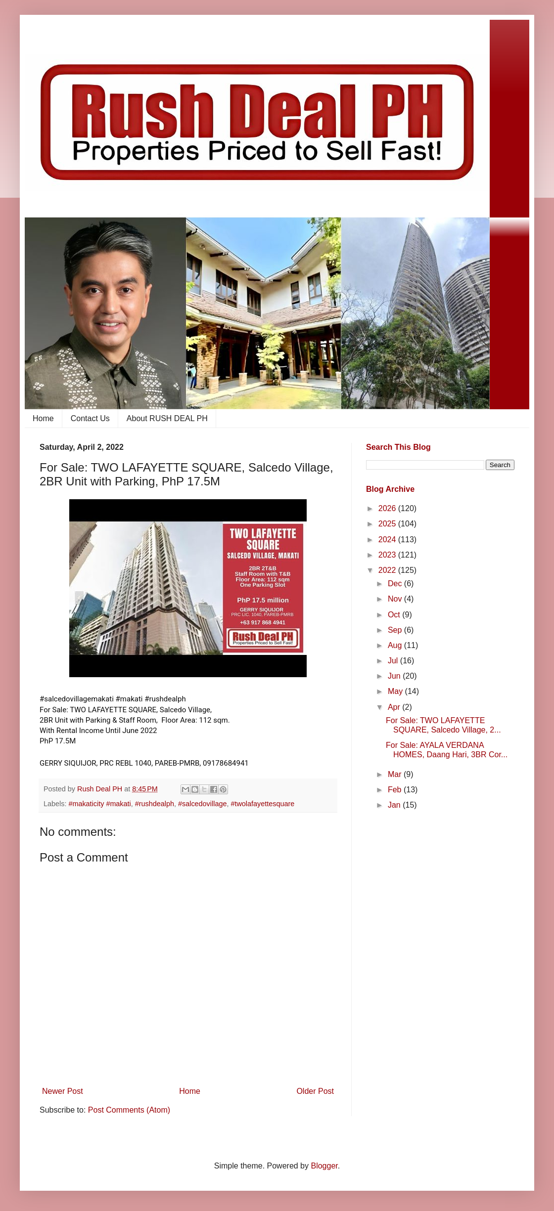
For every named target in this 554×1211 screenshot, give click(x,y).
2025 (388, 523)
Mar (396, 774)
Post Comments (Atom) (129, 1110)
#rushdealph (154, 804)
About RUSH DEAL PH (167, 418)
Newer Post (62, 1091)
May (396, 691)
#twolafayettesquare (262, 804)
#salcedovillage (202, 804)
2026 (388, 508)
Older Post (315, 1091)
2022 (388, 570)
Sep (396, 630)
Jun (395, 676)
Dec (396, 583)
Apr (395, 707)
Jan (395, 805)
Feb (396, 789)
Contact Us (90, 418)
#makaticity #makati (99, 804)
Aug (396, 645)
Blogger (324, 1166)
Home (43, 418)
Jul (394, 660)
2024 (388, 539)
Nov (396, 599)
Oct (395, 614)
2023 (388, 555)
